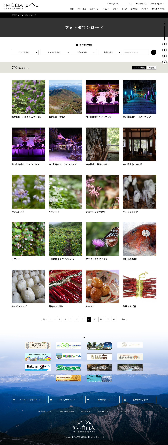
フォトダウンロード (62, 399)
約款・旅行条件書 (67, 411)
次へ (124, 319)
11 (107, 319)
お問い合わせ (124, 411)
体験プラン (94, 9)
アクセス (144, 9)
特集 (72, 9)
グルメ (115, 9)
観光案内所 (85, 411)
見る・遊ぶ (81, 9)
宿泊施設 (134, 9)
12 (114, 319)
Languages (157, 3)
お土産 (124, 9)
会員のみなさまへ (104, 411)
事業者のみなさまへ (136, 399)
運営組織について (45, 411)
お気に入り (141, 3)
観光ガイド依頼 (158, 9)
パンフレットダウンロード (27, 399)
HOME (14, 15)
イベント (105, 9)
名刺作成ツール (98, 399)
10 (101, 319)
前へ (43, 319)
